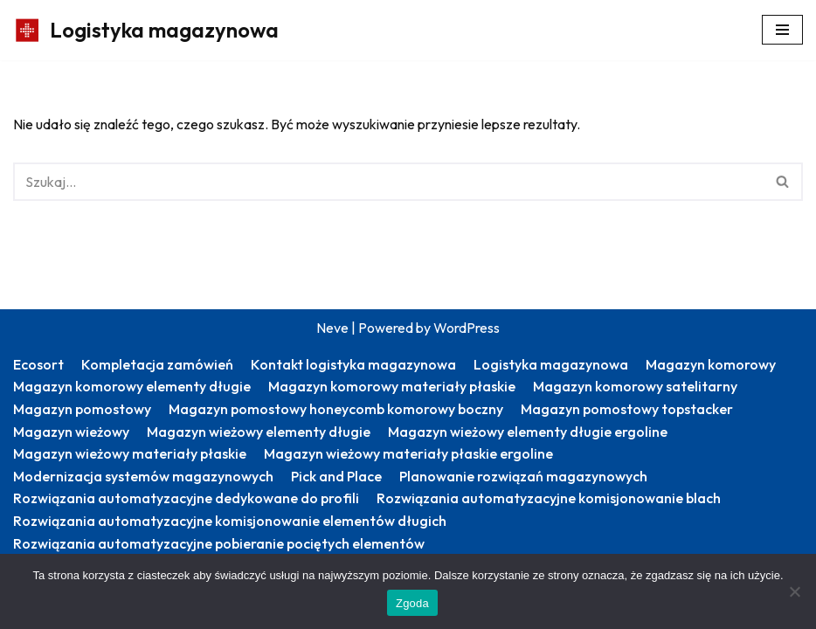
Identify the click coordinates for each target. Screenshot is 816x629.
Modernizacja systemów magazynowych (143, 476)
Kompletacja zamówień (157, 364)
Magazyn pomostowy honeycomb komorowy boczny (336, 409)
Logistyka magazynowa (551, 364)
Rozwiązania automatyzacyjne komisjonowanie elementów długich (229, 520)
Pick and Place (336, 476)
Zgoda (412, 603)
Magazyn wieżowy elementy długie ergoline (527, 431)
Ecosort (38, 364)
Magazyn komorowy (711, 364)
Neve (332, 327)
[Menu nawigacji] (782, 30)
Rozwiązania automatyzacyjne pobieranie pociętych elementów (219, 543)
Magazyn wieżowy (71, 431)
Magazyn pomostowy (82, 409)
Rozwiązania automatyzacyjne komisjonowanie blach (549, 498)
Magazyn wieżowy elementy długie (258, 431)
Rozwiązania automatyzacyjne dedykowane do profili (186, 498)
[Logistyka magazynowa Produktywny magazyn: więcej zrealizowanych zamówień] (146, 30)
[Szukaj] (388, 181)
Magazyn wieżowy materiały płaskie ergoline (408, 453)
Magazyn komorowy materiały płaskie (391, 386)
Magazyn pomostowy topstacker (627, 409)
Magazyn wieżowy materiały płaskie (129, 453)
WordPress (466, 327)
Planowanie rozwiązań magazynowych (523, 476)
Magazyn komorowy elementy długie (132, 386)
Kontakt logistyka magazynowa (353, 364)
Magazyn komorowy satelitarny (635, 386)
